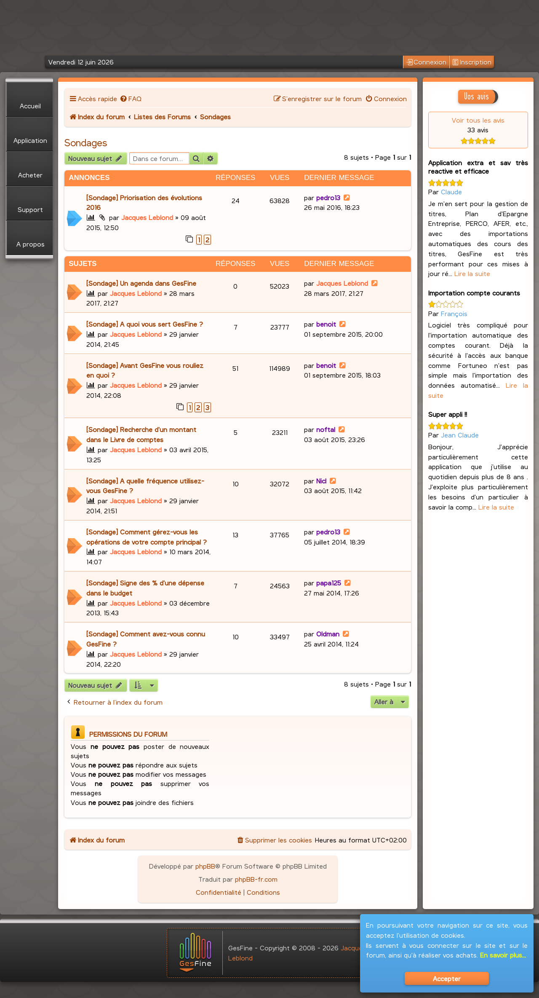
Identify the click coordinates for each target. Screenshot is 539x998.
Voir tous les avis (478, 120)
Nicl (321, 481)
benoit (326, 324)
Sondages (85, 142)
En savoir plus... (503, 955)
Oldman (327, 634)
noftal (325, 429)
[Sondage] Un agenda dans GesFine (141, 283)
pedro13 (328, 197)
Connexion (426, 62)
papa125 (328, 583)
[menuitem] (130, 98)
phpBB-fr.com (256, 879)
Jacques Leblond (147, 217)
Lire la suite (472, 273)
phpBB (205, 866)
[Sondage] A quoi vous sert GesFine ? (144, 324)
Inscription (471, 62)
